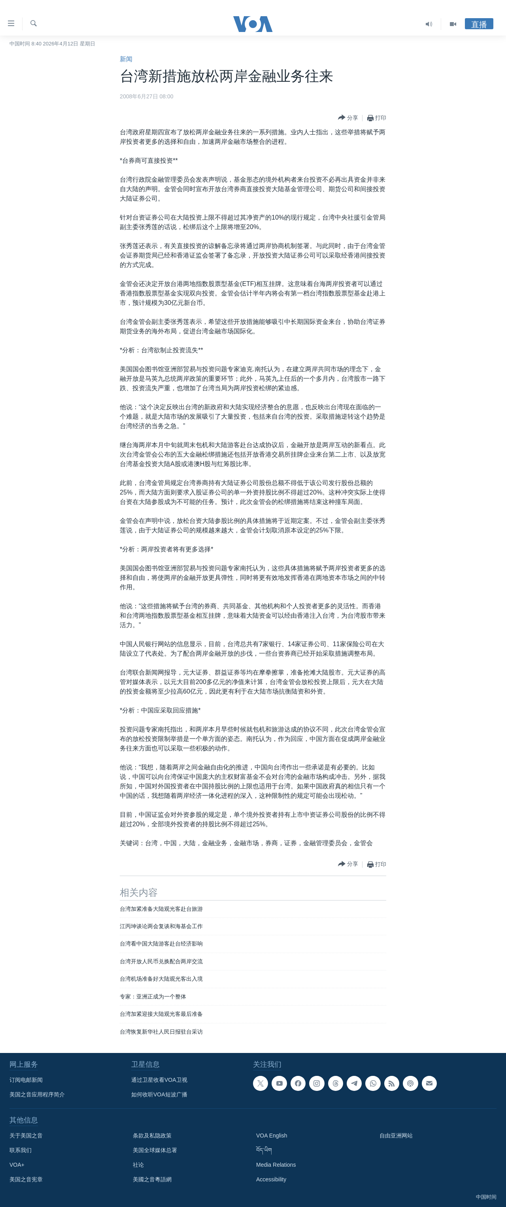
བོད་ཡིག (264, 1150)
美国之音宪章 (26, 1179)
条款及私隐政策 (152, 1135)
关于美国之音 (26, 1135)
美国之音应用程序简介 (37, 1094)
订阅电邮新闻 (26, 1080)
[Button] (348, 118)
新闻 (126, 59)
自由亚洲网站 (396, 1135)
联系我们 (20, 1150)
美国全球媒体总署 (155, 1150)
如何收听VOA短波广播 (159, 1094)
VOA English (271, 1135)
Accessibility (271, 1179)
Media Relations (276, 1165)
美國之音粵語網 (152, 1179)
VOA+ (17, 1165)
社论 (138, 1165)
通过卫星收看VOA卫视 (159, 1080)
